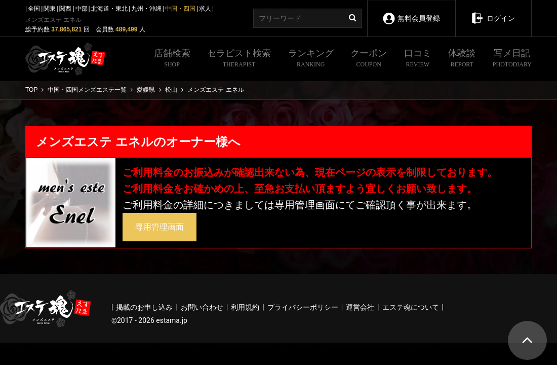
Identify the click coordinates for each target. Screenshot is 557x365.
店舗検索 (172, 59)
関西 (65, 8)
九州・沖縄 (146, 8)
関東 (50, 8)
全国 (34, 8)
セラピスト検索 (239, 59)
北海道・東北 (109, 8)
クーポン (368, 59)
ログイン (493, 11)
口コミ (417, 59)
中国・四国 (180, 8)
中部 (81, 8)
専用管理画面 (159, 227)
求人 (205, 8)
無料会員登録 (411, 11)
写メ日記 (512, 59)
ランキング (311, 59)
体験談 (461, 59)
